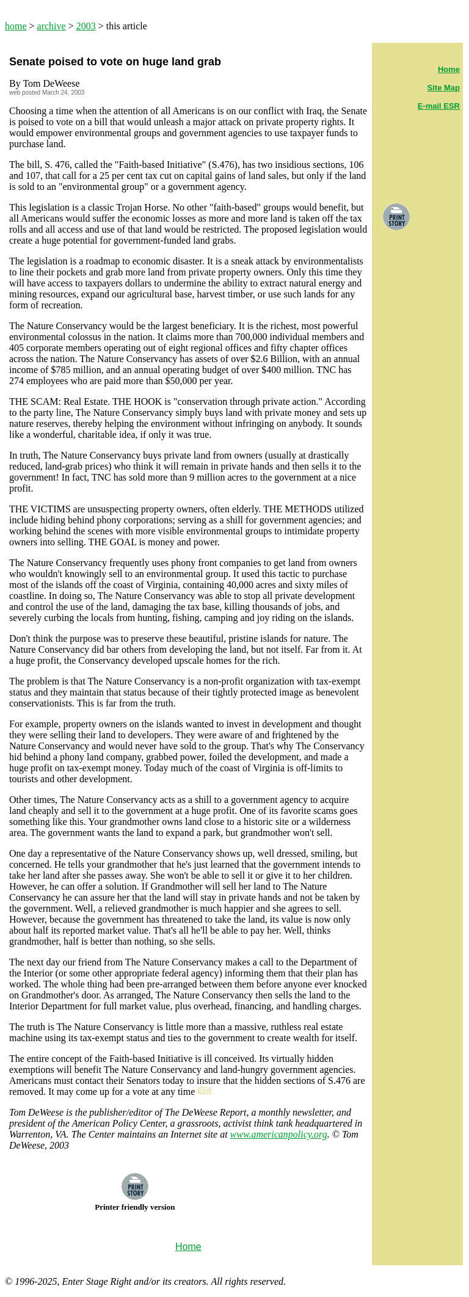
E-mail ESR (439, 106)
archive (51, 26)
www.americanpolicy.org (278, 1134)
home (16, 26)
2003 (86, 26)
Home (449, 69)
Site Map (443, 87)
